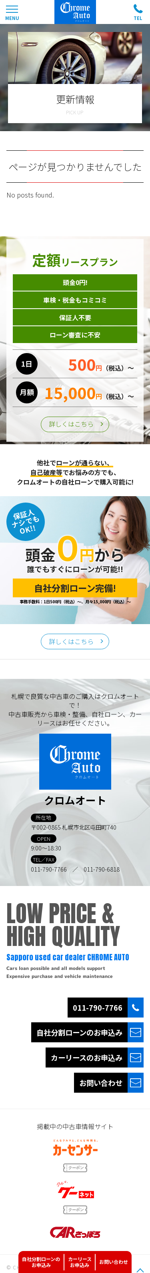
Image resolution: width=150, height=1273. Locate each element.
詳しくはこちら (71, 424)
